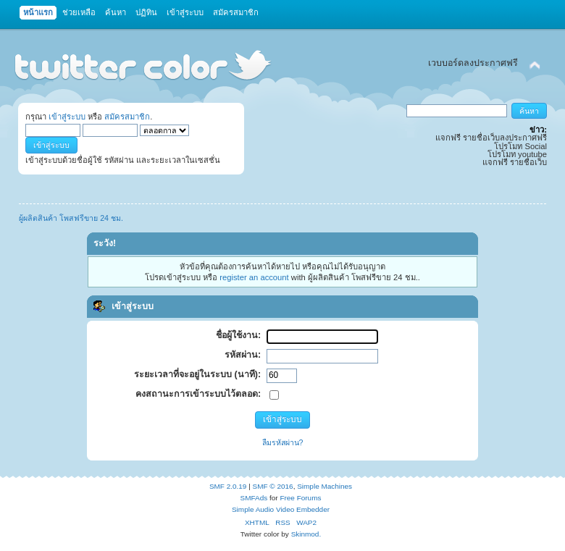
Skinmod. (306, 534)
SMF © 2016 (273, 486)
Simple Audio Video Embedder (281, 509)
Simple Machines (324, 486)
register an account (253, 277)
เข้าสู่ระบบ (67, 116)
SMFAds (254, 498)
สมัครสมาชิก (127, 116)
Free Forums (300, 498)
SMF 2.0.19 (228, 486)
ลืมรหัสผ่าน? (283, 442)
